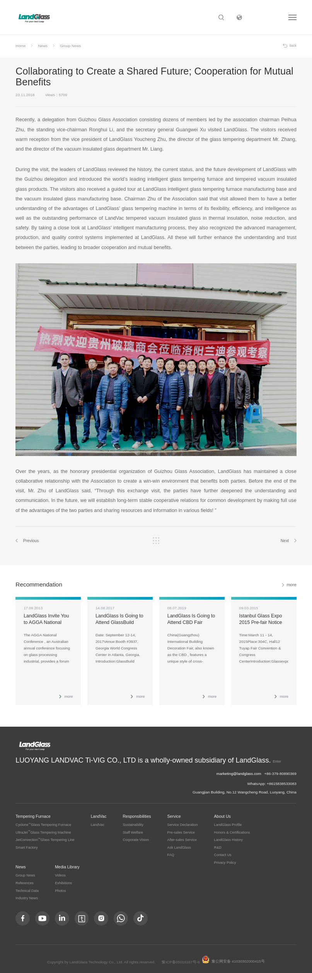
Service (174, 812)
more (291, 585)
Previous (31, 541)
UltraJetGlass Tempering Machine (43, 828)
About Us (222, 812)
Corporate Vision (136, 835)
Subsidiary (265, 17)
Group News (70, 46)
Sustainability (133, 820)
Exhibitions (63, 879)
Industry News (26, 894)
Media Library (67, 862)
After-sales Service (182, 835)
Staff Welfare (133, 828)
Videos (60, 871)
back (293, 45)
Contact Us (223, 851)
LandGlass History (228, 835)
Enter (191, 759)
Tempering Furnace (32, 812)
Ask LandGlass (179, 843)
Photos (60, 886)
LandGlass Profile (228, 820)
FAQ (170, 851)
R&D (218, 843)
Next (284, 541)
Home (20, 46)
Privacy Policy (225, 858)
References (24, 879)
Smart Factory (26, 843)
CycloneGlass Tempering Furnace (43, 820)
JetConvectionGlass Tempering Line (44, 835)
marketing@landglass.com (239, 769)
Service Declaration (182, 820)
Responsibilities (137, 812)
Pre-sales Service (181, 828)
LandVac (99, 812)
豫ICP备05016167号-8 (181, 958)
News (43, 46)
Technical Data (27, 886)
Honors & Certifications (232, 828)
